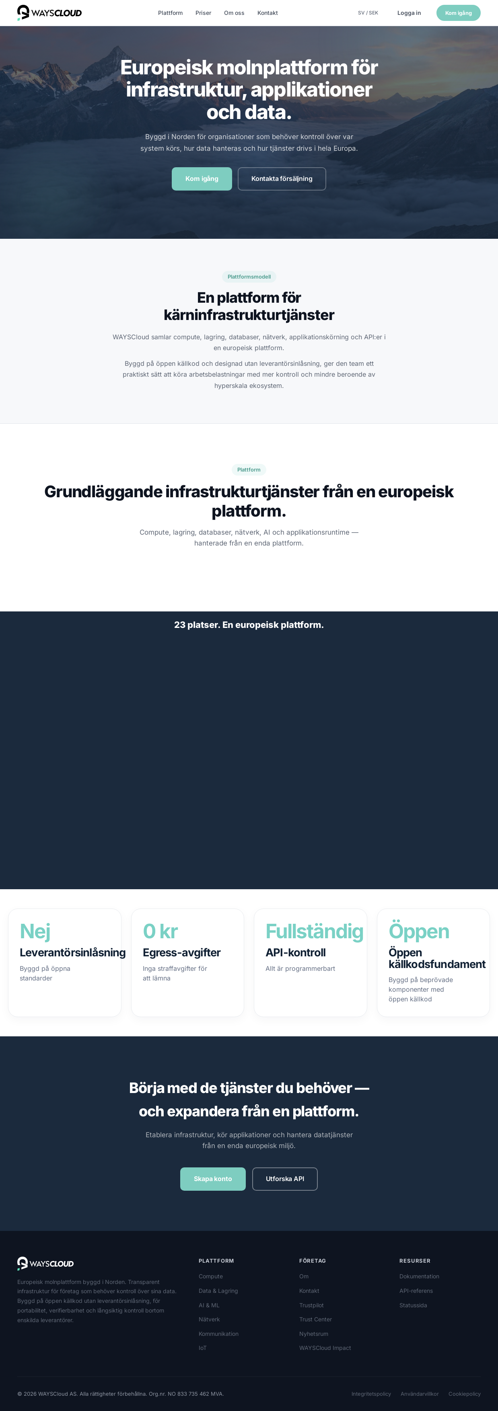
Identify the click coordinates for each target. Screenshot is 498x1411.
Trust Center (315, 1319)
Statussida (413, 1305)
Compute (211, 1276)
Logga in (409, 12)
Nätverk (209, 1319)
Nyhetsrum (313, 1333)
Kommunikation (219, 1333)
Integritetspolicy (371, 1393)
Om (304, 1276)
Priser (203, 12)
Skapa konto (213, 1179)
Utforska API (285, 1179)
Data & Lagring (218, 1290)
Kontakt (267, 12)
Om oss (234, 12)
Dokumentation (419, 1276)
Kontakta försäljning (282, 178)
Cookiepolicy (465, 1393)
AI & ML (209, 1305)
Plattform (170, 12)
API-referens (416, 1290)
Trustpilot (311, 1305)
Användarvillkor (420, 1393)
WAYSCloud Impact (325, 1347)
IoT (203, 1347)
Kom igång (458, 13)
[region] (249, 768)
